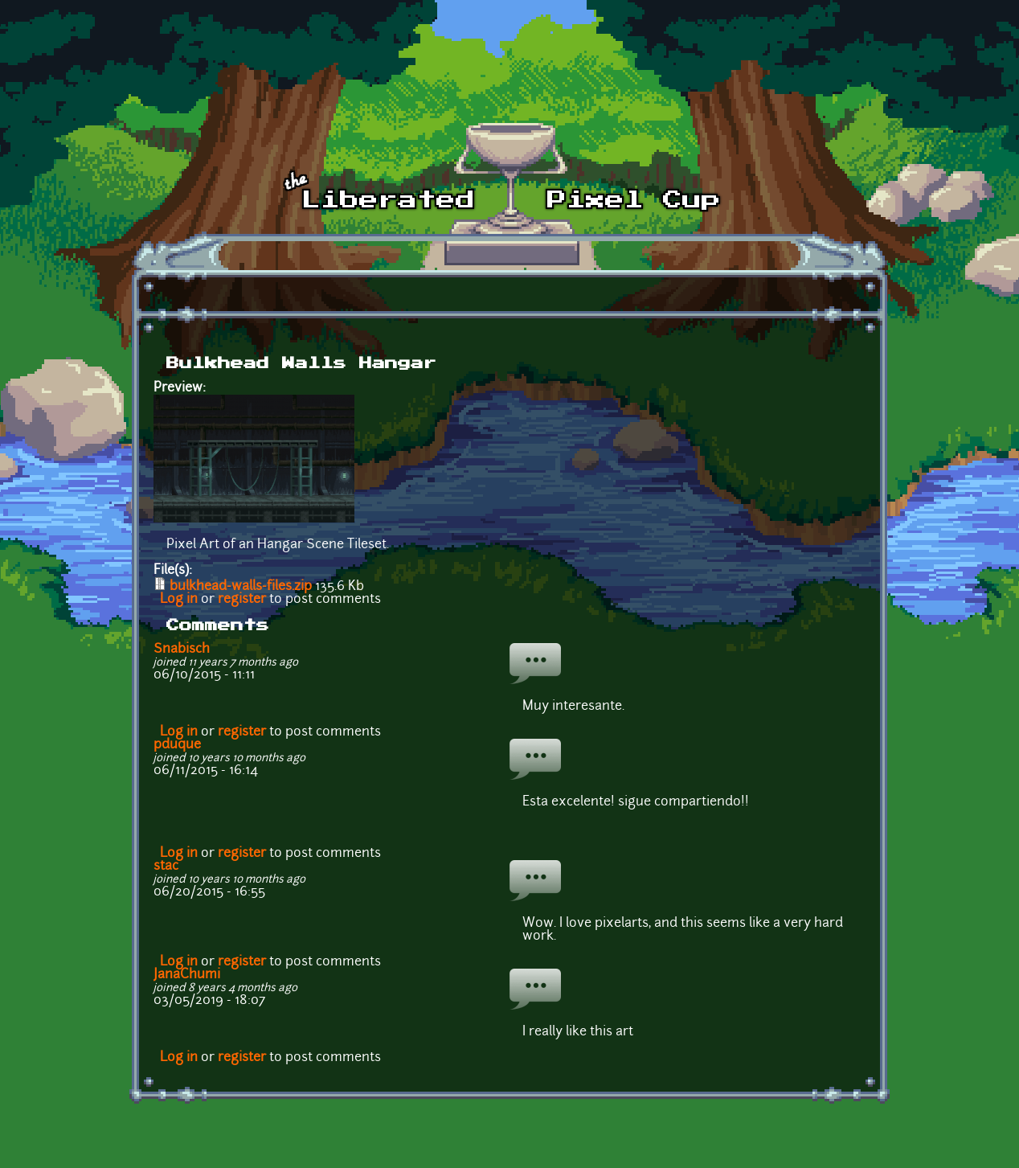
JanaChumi (186, 975)
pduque (177, 745)
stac (165, 866)
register (242, 599)
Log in (179, 599)
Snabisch (181, 649)
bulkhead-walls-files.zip (241, 586)
